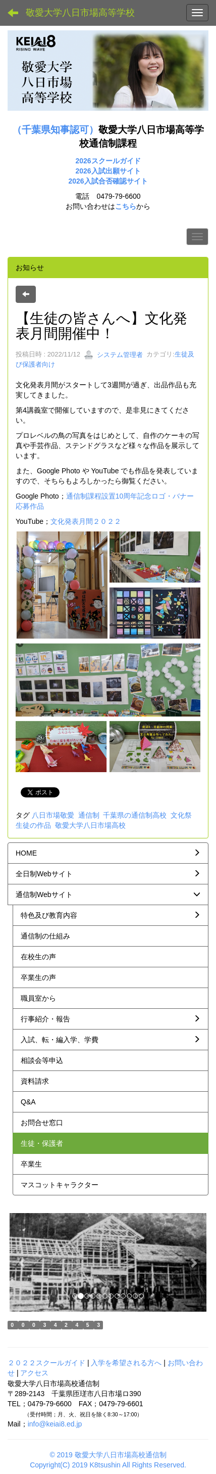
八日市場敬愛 (53, 815)
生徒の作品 (33, 825)
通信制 (88, 815)
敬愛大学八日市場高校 (90, 825)
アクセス (34, 1373)
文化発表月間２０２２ (85, 521)
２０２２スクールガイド (46, 1363)
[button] (23, 1262)
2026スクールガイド (107, 161)
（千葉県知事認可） (55, 129)
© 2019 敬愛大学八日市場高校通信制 (107, 1455)
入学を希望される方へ (126, 1363)
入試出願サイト (116, 171)
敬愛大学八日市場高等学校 (80, 13)
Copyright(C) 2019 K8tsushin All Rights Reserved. (108, 1465)
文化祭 (181, 815)
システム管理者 (113, 355)
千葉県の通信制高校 (135, 815)
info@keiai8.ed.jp (55, 1424)
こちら (125, 206)
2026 (83, 171)
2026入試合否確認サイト (107, 181)
